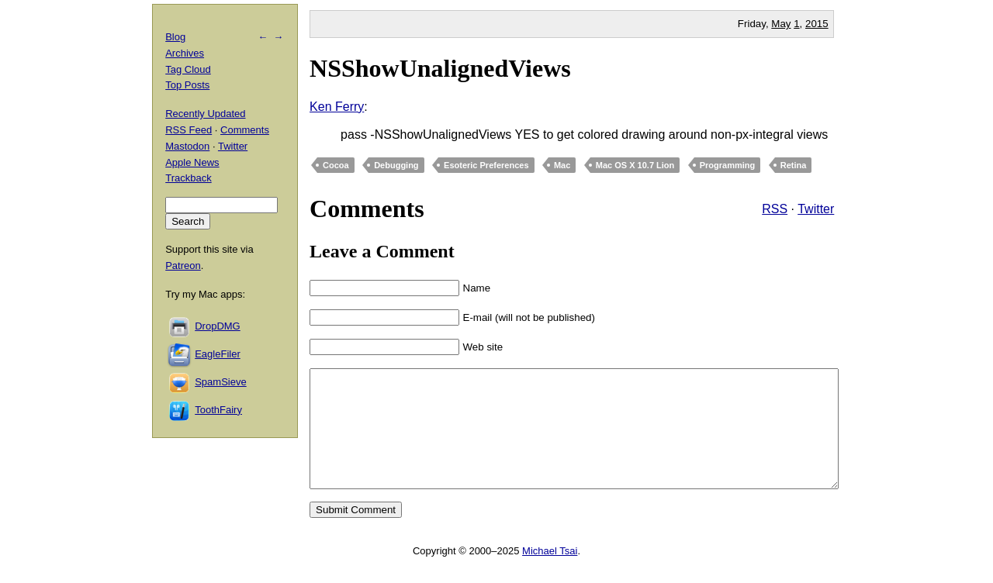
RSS (774, 209)
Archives (184, 53)
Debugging (396, 165)
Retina (793, 165)
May (781, 23)
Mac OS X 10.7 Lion (635, 165)
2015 (817, 23)
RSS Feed (188, 130)
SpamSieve (220, 382)
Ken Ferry (337, 106)
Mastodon (187, 146)
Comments (244, 130)
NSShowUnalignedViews (440, 68)
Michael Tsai (549, 574)
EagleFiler (217, 354)
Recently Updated (205, 113)
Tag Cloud (188, 69)
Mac (562, 165)
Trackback (188, 178)
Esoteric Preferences (486, 165)
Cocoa (336, 165)
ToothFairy (218, 410)
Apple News (192, 162)
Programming (728, 165)
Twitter (816, 209)
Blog (175, 37)
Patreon (183, 265)
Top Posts (187, 85)
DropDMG (217, 326)
